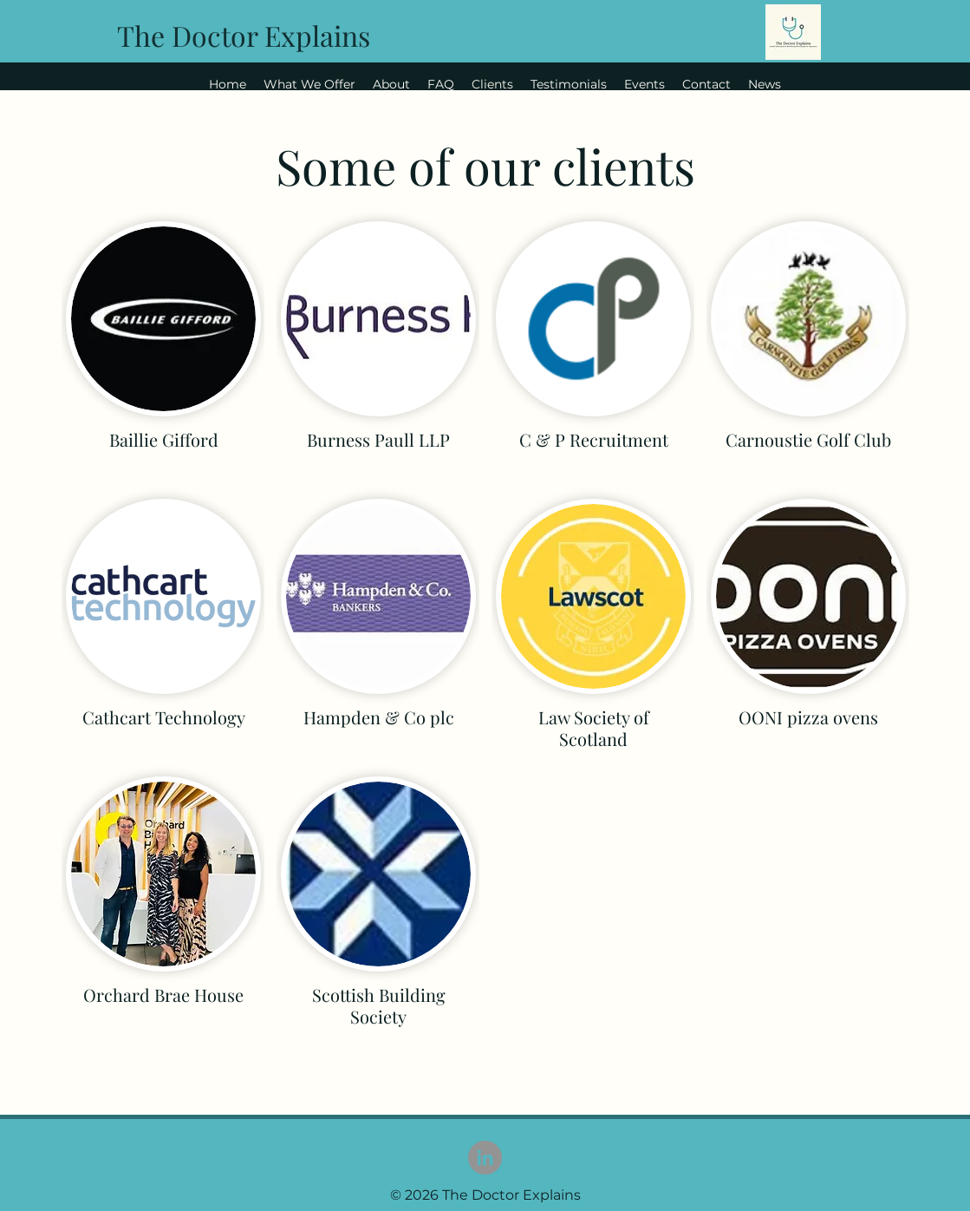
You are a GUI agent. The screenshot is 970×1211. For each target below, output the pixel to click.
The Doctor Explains (243, 35)
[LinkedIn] (485, 1158)
